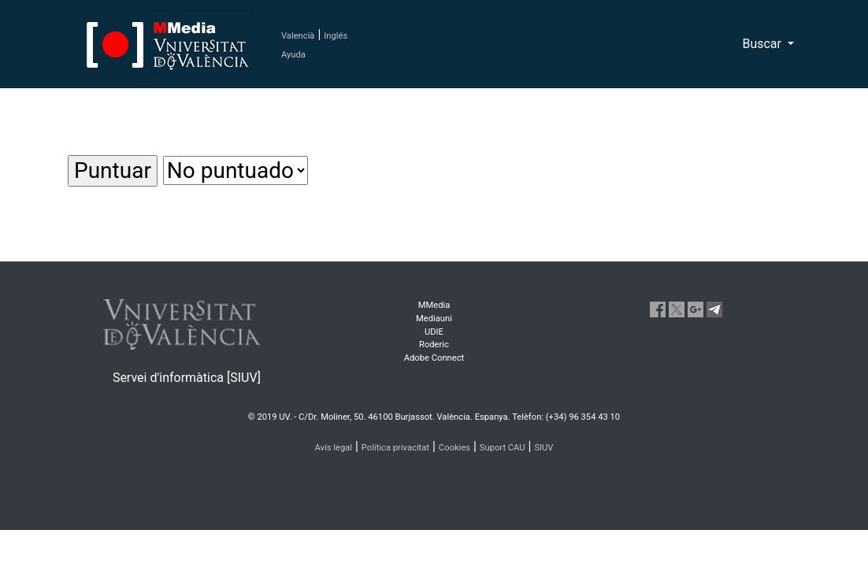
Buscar (763, 43)
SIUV (543, 448)
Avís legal (334, 448)
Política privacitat (395, 448)
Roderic (434, 344)
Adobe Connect (434, 358)
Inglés (335, 36)
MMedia (434, 305)
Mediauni (434, 318)
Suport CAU (502, 448)
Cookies (454, 448)
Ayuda (293, 55)
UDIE (434, 332)
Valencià (297, 36)
